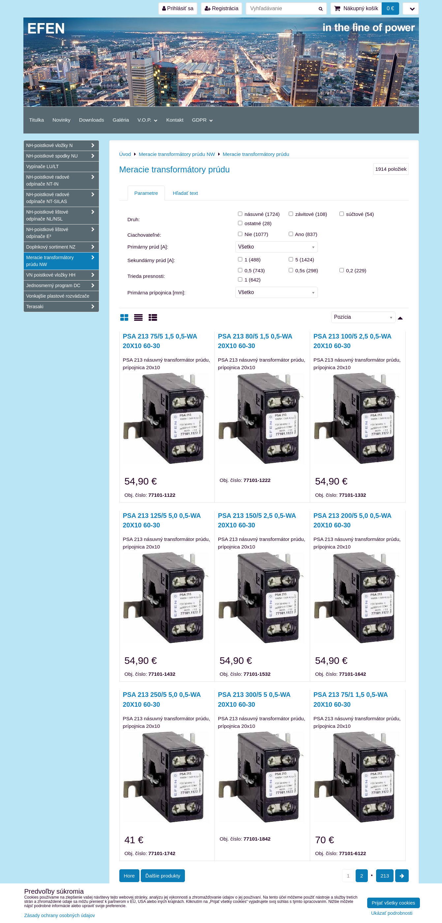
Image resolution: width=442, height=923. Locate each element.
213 (385, 875)
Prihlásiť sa (177, 8)
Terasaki (62, 307)
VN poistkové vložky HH (62, 275)
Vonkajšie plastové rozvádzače (57, 296)
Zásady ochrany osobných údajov (59, 915)
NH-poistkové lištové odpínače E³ (62, 233)
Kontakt (174, 120)
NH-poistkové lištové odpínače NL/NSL (62, 215)
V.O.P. (147, 120)
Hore (129, 875)
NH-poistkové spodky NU (62, 156)
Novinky (61, 120)
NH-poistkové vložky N (62, 145)
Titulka (36, 120)
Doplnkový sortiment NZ (62, 247)
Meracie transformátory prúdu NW (62, 261)
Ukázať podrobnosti (391, 913)
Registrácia (221, 8)
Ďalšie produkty (162, 875)
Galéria (121, 120)
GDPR (202, 120)
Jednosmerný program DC (62, 286)
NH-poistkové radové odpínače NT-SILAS (62, 198)
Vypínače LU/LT (42, 166)
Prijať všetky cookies (393, 903)
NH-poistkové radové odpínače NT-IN (62, 180)
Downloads (91, 120)
